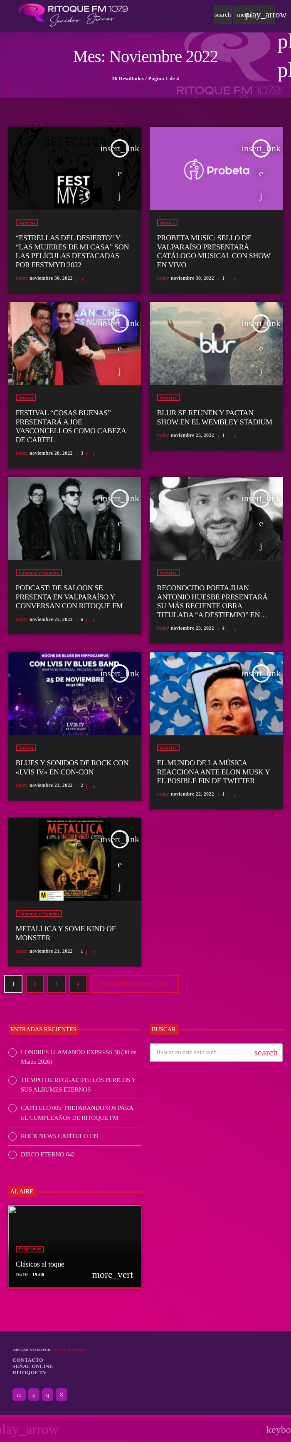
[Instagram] (48, 1396)
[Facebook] (61, 1396)
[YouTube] (19, 1396)
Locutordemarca (69, 1352)
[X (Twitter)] (33, 1396)
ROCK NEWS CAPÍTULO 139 (59, 1138)
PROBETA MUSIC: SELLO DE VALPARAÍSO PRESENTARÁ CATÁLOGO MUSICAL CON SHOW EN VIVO (214, 253)
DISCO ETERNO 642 (48, 1156)
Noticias (27, 224)
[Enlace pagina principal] (73, 14)
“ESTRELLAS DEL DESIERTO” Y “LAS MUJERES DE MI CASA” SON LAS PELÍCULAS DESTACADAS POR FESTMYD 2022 (72, 253)
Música (167, 224)
